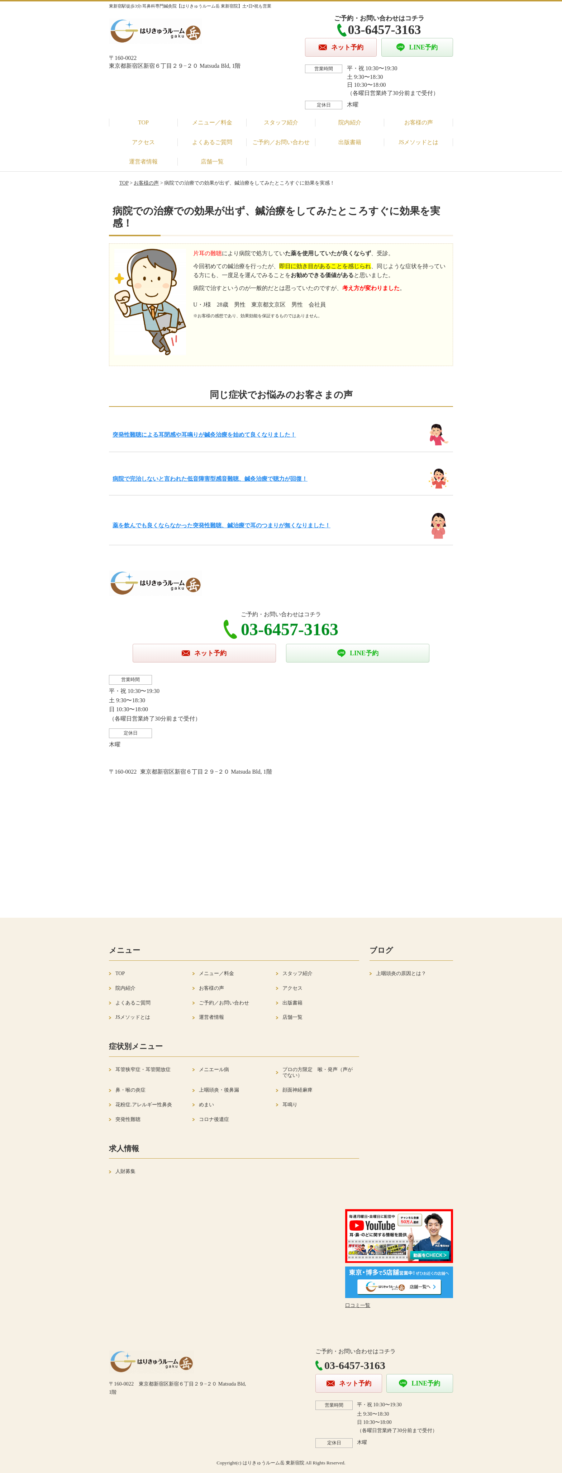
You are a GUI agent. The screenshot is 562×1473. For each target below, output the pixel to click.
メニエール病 (214, 1069)
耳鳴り (289, 1104)
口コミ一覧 (357, 1305)
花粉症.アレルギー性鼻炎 (143, 1104)
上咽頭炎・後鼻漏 (219, 1090)
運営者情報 (143, 161)
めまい (206, 1104)
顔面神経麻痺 (297, 1090)
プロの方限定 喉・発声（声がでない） (317, 1072)
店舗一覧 (212, 161)
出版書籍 (349, 142)
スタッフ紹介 (281, 122)
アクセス (143, 142)
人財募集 (125, 1171)
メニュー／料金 (212, 122)
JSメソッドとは (418, 142)
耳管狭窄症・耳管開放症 (143, 1069)
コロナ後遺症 (214, 1119)
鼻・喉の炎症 (130, 1090)
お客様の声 (418, 122)
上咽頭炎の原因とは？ (401, 973)
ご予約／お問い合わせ (281, 142)
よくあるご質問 (212, 142)
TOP (143, 122)
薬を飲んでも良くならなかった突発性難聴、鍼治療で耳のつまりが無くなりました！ (221, 525)
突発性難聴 (127, 1119)
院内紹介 (349, 122)
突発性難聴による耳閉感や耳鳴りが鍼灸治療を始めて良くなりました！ (204, 435)
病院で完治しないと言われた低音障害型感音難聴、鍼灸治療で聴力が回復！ (210, 479)
